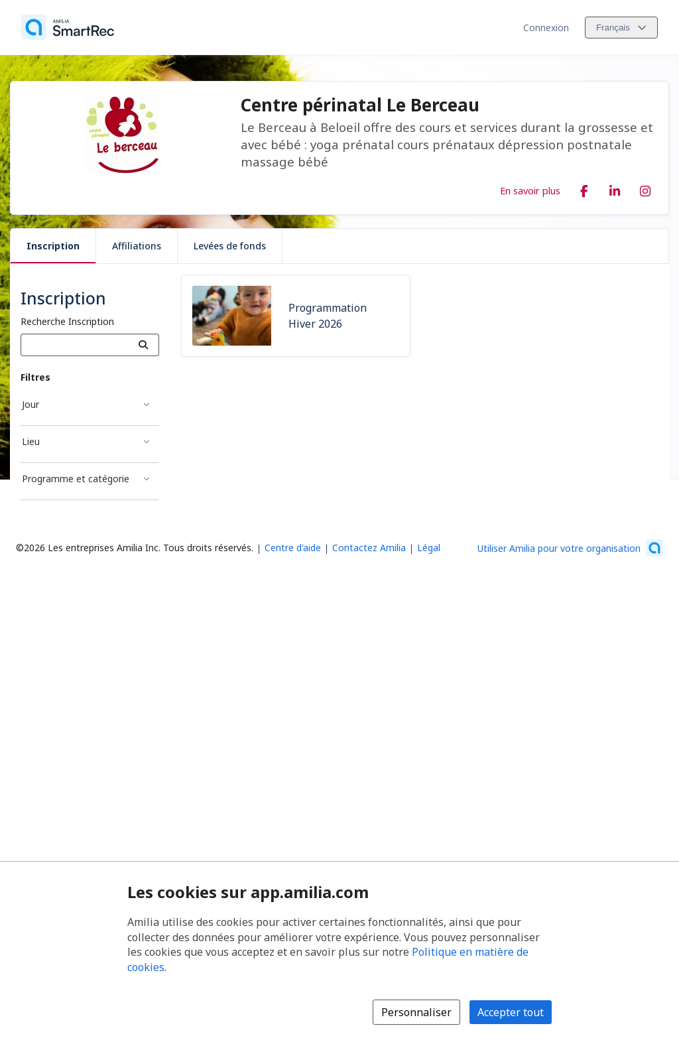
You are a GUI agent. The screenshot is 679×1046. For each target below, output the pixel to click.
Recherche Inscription (67, 321)
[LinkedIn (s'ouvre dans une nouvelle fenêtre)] (615, 188)
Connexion (546, 27)
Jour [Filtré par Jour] (30, 404)
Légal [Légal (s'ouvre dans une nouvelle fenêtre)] (428, 547)
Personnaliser (416, 1012)
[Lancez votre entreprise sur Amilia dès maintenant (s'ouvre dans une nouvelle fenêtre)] (570, 547)
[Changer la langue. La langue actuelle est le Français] (621, 27)
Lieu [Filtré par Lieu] (31, 441)
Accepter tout (510, 1012)
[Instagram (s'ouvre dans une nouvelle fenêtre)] (645, 188)
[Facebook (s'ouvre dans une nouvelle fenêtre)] (584, 188)
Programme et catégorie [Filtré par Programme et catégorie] (75, 478)
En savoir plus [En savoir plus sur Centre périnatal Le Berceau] (530, 190)
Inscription (53, 245)
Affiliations (136, 245)
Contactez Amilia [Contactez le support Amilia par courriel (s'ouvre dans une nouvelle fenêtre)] (369, 547)
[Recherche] (143, 345)
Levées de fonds (230, 245)
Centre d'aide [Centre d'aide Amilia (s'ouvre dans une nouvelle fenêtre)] (293, 547)
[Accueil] (67, 27)
